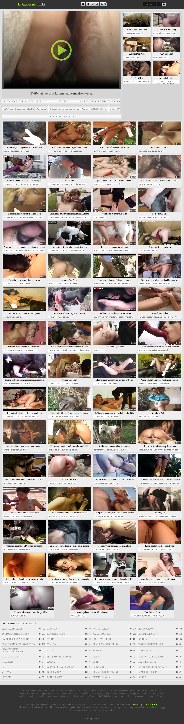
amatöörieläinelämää (60, 667)
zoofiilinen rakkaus (25, 217)
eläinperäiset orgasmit (21, 383)
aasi (77, 416)
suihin (63, 101)
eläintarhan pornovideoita (60, 184)
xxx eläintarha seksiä (19, 108)
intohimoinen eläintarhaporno (24, 101)
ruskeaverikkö (113, 184)
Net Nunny (137, 704)
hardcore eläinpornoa (13, 250)
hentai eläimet (153, 217)
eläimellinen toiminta (106, 672)
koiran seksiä (76, 151)
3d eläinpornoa (10, 483)
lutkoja (124, 450)
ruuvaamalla (24, 549)
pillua (104, 151)
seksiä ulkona (113, 450)
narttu (115, 108)
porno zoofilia (55, 317)
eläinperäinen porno (20, 151)
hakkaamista (113, 151)
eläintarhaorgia (142, 82)
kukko (166, 317)
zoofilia (164, 217)
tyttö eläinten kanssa (58, 151)
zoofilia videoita (126, 317)
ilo (3, 667)
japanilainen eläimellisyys (150, 317)
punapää (42, 108)
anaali (6, 151)
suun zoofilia (10, 657)
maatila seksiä (145, 284)
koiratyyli (128, 82)
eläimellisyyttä (10, 184)
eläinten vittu (158, 151)
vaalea (39, 217)
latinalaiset (99, 108)
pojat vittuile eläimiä (64, 108)
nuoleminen (165, 383)
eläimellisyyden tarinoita (156, 516)
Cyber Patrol (151, 704)
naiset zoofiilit (169, 33)
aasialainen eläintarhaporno (100, 101)
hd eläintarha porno (20, 450)
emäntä (173, 516)
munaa (6, 516)
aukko (126, 57)
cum (85, 108)
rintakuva (135, 57)
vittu (81, 250)
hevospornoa (9, 217)
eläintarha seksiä (62, 116)
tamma (66, 383)
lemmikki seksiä (55, 383)
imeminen (73, 284)
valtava (142, 184)
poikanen (98, 667)
